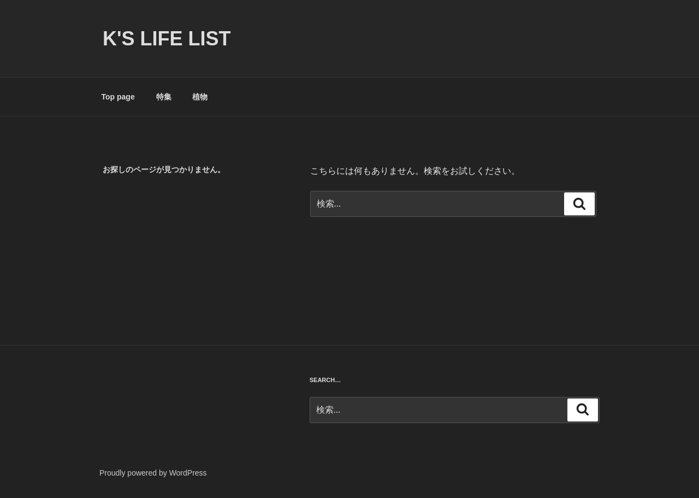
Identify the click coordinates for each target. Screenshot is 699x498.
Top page (118, 96)
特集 (163, 96)
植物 (200, 96)
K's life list (167, 38)
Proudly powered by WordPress (153, 472)
